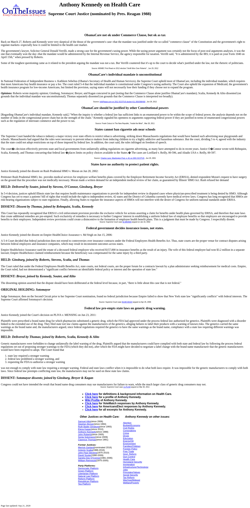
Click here (91, 393)
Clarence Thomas (87, 439)
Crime (126, 433)
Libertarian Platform (88, 473)
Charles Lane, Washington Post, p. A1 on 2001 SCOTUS (122, 158)
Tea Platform (84, 484)
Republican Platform (88, 481)
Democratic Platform (88, 468)
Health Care (129, 459)
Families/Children (131, 446)
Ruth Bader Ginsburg (88, 426)
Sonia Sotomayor (86, 437)
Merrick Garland (86, 447)
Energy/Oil (128, 441)
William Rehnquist (87, 460)
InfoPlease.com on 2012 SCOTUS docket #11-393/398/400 (122, 102)
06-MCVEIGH (127, 302)
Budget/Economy (131, 425)
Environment (129, 443)
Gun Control (129, 456)
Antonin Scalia (85, 450)
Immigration (129, 464)
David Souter (84, 455)
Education (128, 438)
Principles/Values (131, 472)
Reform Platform (86, 478)
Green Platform (85, 471)
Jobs (125, 469)
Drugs (126, 436)
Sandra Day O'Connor (89, 458)
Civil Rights (128, 428)
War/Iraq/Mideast (131, 480)
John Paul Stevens (87, 452)
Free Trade (128, 451)
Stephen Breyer (86, 424)
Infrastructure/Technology (135, 467)
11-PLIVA (127, 387)
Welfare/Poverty (131, 482)
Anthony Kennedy (87, 432)
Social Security (130, 475)
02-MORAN (127, 222)
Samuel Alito (84, 421)
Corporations (129, 430)
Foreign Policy (130, 449)
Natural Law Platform (88, 476)
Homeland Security (132, 462)
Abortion (127, 422)
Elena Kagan (84, 429)
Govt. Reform (129, 454)
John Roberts (84, 434)
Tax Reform (128, 477)
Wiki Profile (92, 400)
